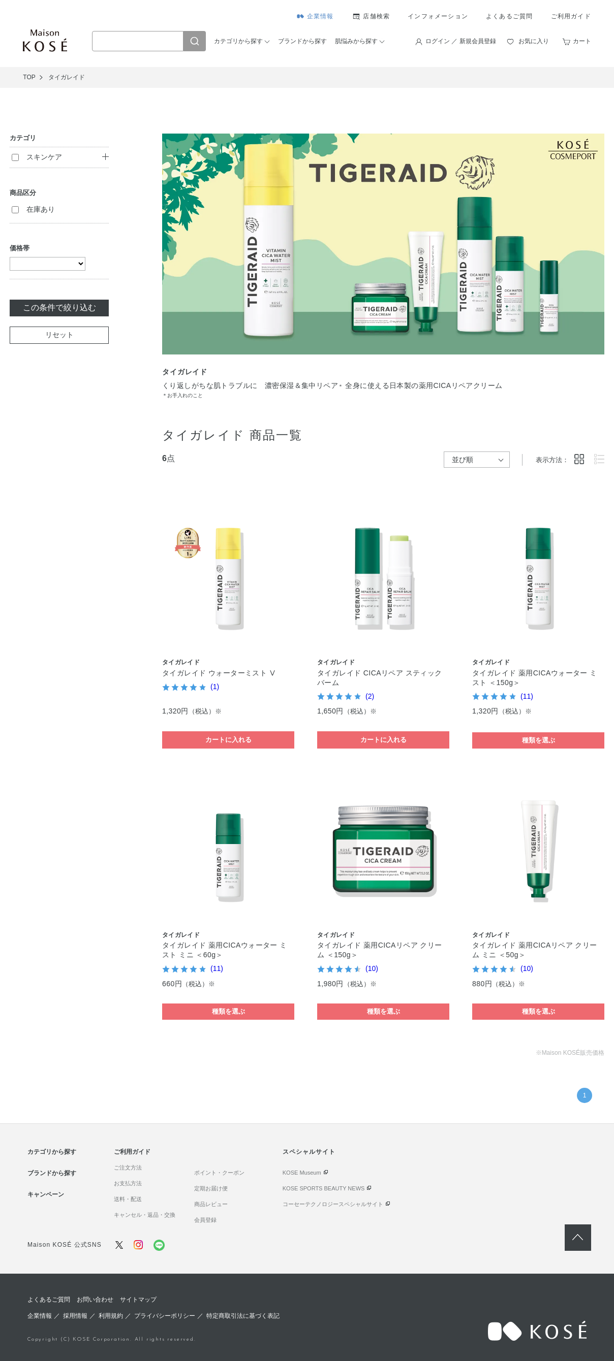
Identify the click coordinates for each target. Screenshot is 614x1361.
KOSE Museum (302, 1173)
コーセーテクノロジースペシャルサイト (333, 1204)
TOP (29, 77)
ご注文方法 (128, 1167)
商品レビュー (211, 1204)
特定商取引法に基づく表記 (243, 1315)
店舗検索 (376, 16)
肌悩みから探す (356, 41)
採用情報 (75, 1315)
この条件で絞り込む (59, 307)
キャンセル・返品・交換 (144, 1215)
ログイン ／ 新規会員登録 (460, 41)
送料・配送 (128, 1199)
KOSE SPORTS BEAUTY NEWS (324, 1188)
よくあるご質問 (509, 16)
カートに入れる (228, 739)
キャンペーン (45, 1194)
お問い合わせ (95, 1299)
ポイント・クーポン (219, 1173)
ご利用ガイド (571, 16)
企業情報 (320, 16)
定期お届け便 (211, 1188)
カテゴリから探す (238, 41)
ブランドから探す (302, 41)
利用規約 (111, 1315)
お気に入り (533, 41)
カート (582, 41)
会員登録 (205, 1220)
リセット (59, 335)
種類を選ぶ (538, 740)
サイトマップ (138, 1299)
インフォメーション (438, 16)
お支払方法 (128, 1183)
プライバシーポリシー (164, 1315)
